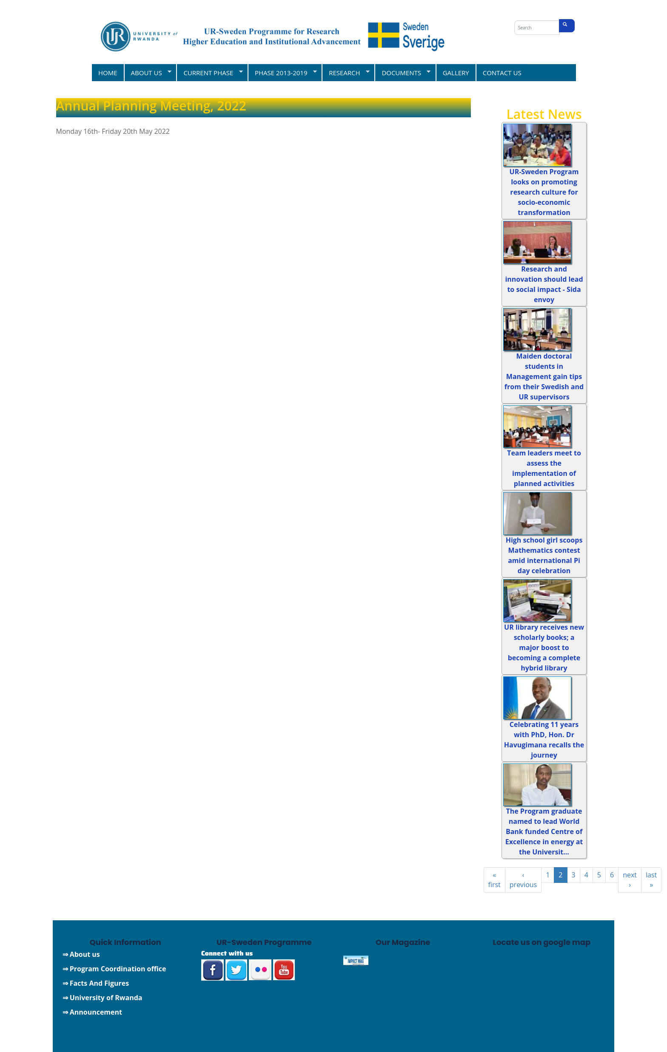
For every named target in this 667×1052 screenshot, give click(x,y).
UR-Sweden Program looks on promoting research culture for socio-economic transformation (544, 192)
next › (630, 879)
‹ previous (523, 879)
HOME (107, 72)
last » (651, 879)
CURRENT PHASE (209, 72)
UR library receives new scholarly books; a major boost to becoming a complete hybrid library (544, 647)
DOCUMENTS (402, 72)
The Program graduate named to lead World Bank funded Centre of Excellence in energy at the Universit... (544, 831)
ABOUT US (148, 72)
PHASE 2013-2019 (282, 72)
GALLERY (456, 72)
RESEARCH (346, 72)
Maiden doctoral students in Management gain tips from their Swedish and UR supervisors (544, 376)
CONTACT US (502, 72)
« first (494, 879)
